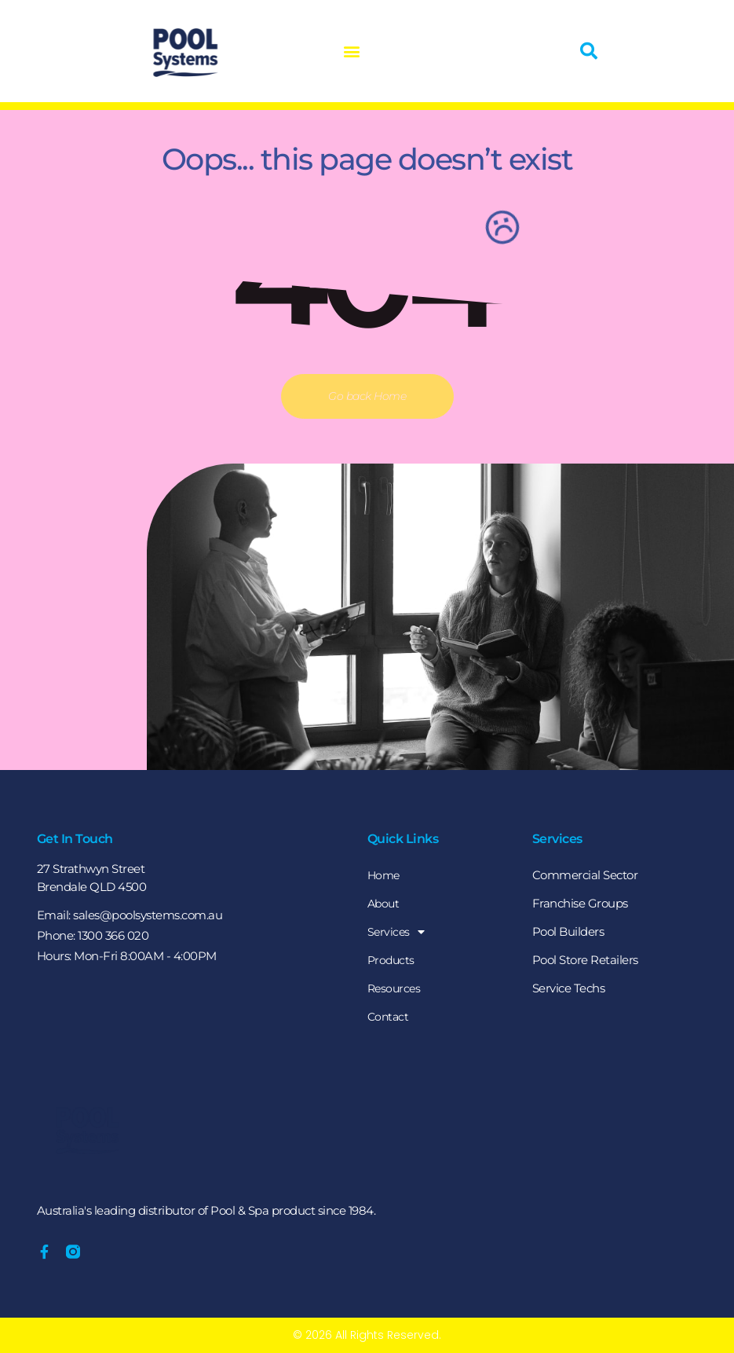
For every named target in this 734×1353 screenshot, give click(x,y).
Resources (395, 988)
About (384, 903)
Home (384, 874)
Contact (389, 1016)
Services (396, 932)
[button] (343, 51)
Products (392, 959)
